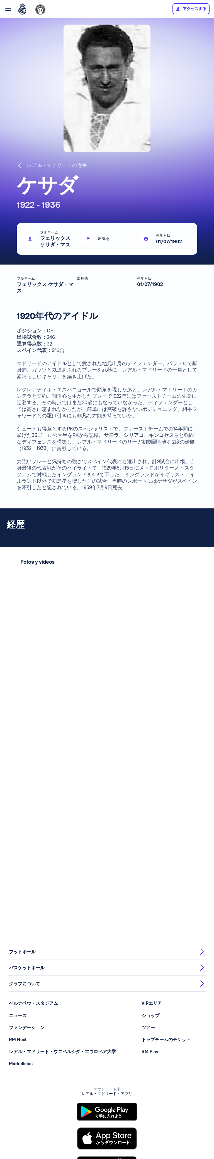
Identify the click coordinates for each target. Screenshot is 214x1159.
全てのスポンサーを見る (108, 1129)
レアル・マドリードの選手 (52, 165)
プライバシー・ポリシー (69, 1136)
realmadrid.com (170, 1136)
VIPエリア (152, 691)
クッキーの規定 (104, 1136)
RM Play (150, 739)
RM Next (17, 727)
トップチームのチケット (166, 727)
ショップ (150, 703)
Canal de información (138, 1136)
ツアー (148, 715)
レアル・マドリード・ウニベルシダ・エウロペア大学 (62, 739)
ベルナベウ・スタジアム (33, 691)
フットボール (107, 640)
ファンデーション (27, 715)
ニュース (18, 703)
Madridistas (21, 752)
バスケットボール (107, 656)
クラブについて (107, 671)
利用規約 (39, 1136)
